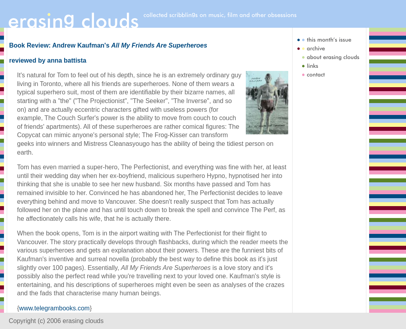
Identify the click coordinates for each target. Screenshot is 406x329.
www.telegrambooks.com (54, 308)
